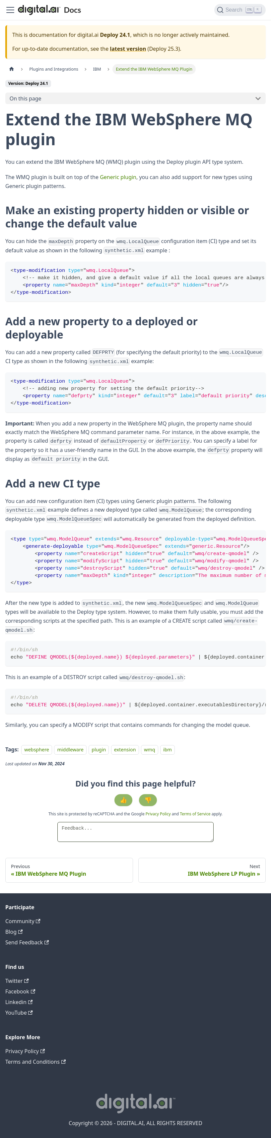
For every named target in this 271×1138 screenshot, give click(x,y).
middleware (70, 749)
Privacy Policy (159, 814)
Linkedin (19, 1002)
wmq (149, 749)
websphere (36, 749)
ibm (167, 749)
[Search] (240, 10)
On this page (25, 98)
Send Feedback (27, 942)
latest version (128, 48)
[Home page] (11, 69)
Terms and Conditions (35, 1061)
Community (22, 921)
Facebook (20, 991)
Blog (14, 931)
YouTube (19, 1012)
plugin (99, 749)
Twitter (17, 980)
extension (125, 749)
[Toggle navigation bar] (10, 10)
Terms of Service (195, 814)
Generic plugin (118, 177)
